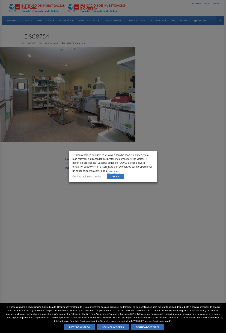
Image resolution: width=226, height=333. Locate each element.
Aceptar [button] (116, 176)
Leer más (113, 170)
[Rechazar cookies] (221, 318)
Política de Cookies (147, 327)
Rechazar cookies (113, 327)
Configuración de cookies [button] (86, 176)
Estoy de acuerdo (79, 327)
